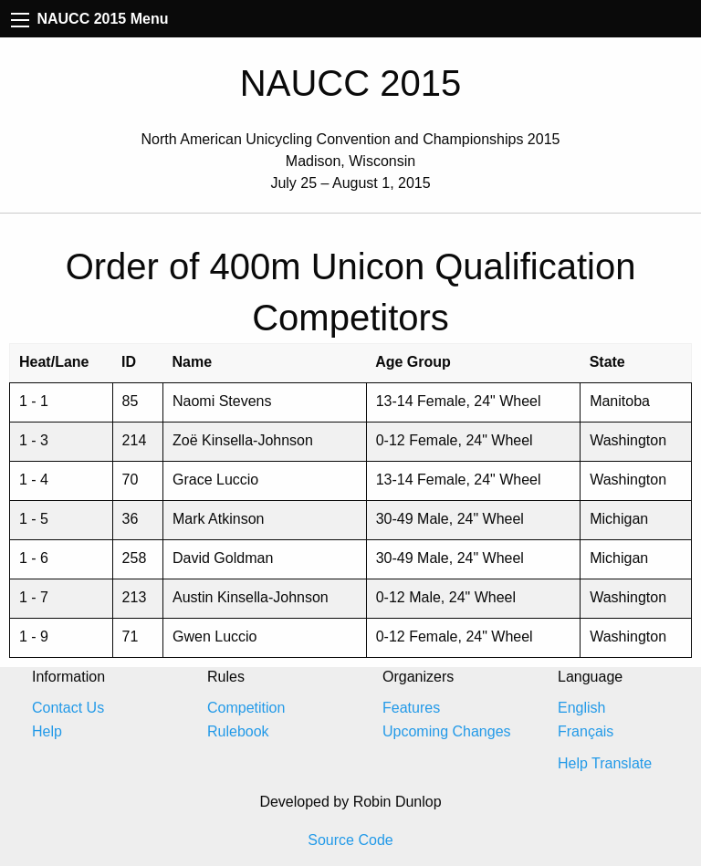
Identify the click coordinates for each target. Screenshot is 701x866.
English (581, 707)
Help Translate (605, 763)
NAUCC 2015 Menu (89, 18)
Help (47, 731)
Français (585, 731)
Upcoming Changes (446, 731)
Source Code (350, 840)
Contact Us (68, 707)
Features (411, 707)
